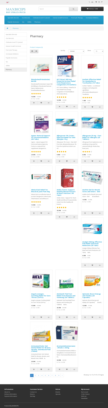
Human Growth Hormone (60, 18)
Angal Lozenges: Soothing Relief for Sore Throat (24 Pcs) (40, 295)
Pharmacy (37, 22)
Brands (58, 392)
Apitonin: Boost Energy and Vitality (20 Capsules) (91, 295)
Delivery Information (10, 394)
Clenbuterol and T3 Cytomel (41, 18)
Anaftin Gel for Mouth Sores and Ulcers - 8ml (91, 191)
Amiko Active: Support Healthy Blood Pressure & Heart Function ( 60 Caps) (66, 192)
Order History (85, 394)
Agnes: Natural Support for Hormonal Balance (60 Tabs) (40, 137)
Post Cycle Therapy (77, 18)
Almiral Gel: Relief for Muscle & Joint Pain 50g (40, 191)
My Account (84, 392)
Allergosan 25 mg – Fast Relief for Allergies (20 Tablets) (91, 137)
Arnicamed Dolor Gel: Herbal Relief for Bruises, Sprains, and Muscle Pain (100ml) (41, 348)
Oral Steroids (26, 18)
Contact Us (33, 392)
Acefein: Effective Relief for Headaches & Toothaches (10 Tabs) (91, 81)
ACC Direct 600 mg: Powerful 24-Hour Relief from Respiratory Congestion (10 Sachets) (66, 82)
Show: (89, 50)
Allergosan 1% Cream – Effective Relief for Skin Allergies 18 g (66, 137)
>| (32, 379)
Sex (23, 22)
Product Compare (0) (36, 47)
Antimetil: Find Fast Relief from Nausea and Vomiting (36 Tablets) (66, 295)
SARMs (29, 22)
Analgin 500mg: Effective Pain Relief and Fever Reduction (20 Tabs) (92, 243)
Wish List (83, 396)
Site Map (32, 396)
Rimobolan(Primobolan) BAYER (40, 80)
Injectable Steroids (13, 18)
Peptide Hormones (13, 22)
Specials (58, 394)
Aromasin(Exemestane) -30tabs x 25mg (66, 347)
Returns (32, 394)
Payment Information (10, 396)
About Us (7, 392)
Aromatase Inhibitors (92, 18)
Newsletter (84, 398)
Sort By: (63, 50)
